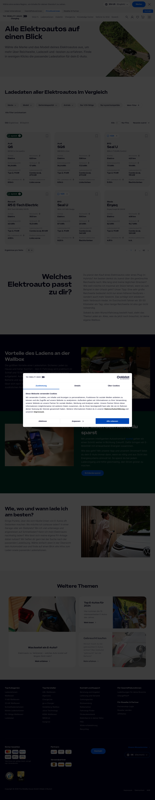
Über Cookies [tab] (114, 386)
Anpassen (77, 421)
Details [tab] (77, 386)
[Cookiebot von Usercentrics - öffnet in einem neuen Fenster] (118, 378)
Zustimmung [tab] (41, 386)
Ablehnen (43, 421)
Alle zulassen (112, 421)
